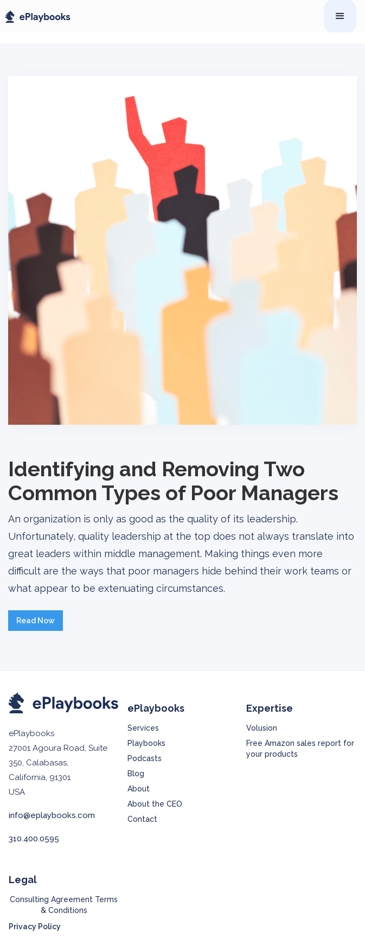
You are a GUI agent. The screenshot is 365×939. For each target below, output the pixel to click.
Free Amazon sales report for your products (300, 748)
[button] (340, 16)
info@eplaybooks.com (52, 815)
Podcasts (144, 758)
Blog (135, 773)
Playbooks (146, 743)
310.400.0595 (34, 839)
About (138, 788)
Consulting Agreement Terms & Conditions (64, 905)
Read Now (35, 620)
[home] (35, 16)
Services (143, 728)
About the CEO (154, 804)
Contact (142, 819)
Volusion (261, 728)
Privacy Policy (35, 926)
